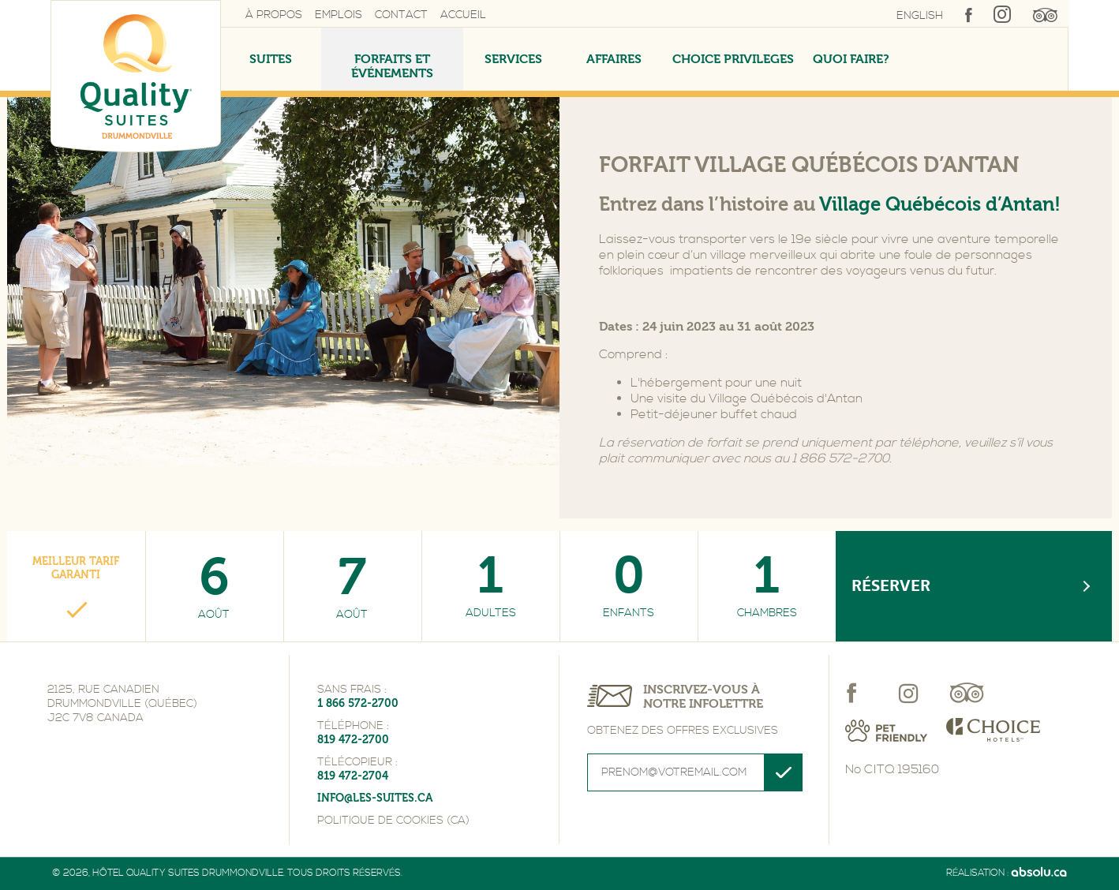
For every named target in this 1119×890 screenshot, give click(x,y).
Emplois (338, 15)
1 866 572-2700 (358, 703)
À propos (273, 15)
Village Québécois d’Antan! (940, 204)
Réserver (890, 586)
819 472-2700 (353, 739)
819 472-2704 (352, 776)
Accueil (463, 15)
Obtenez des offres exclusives (682, 731)
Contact (401, 15)
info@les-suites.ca (374, 798)
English (919, 16)
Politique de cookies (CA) (393, 820)
